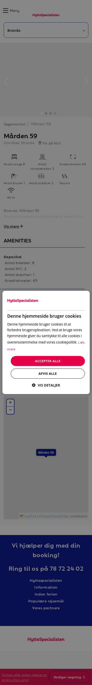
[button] (46, 385)
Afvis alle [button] (48, 373)
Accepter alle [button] (48, 361)
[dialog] (46, 342)
